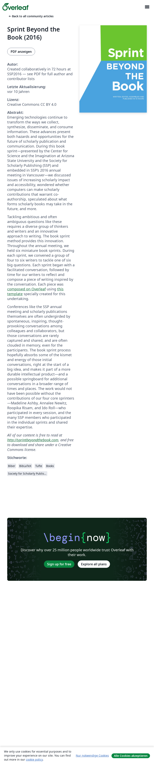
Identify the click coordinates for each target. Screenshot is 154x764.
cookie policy (34, 759)
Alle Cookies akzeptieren (131, 756)
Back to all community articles (31, 16)
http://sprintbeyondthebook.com (32, 439)
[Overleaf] (15, 7)
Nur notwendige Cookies (92, 755)
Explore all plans (94, 564)
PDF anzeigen (21, 51)
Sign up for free (59, 564)
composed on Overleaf (26, 289)
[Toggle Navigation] (147, 7)
